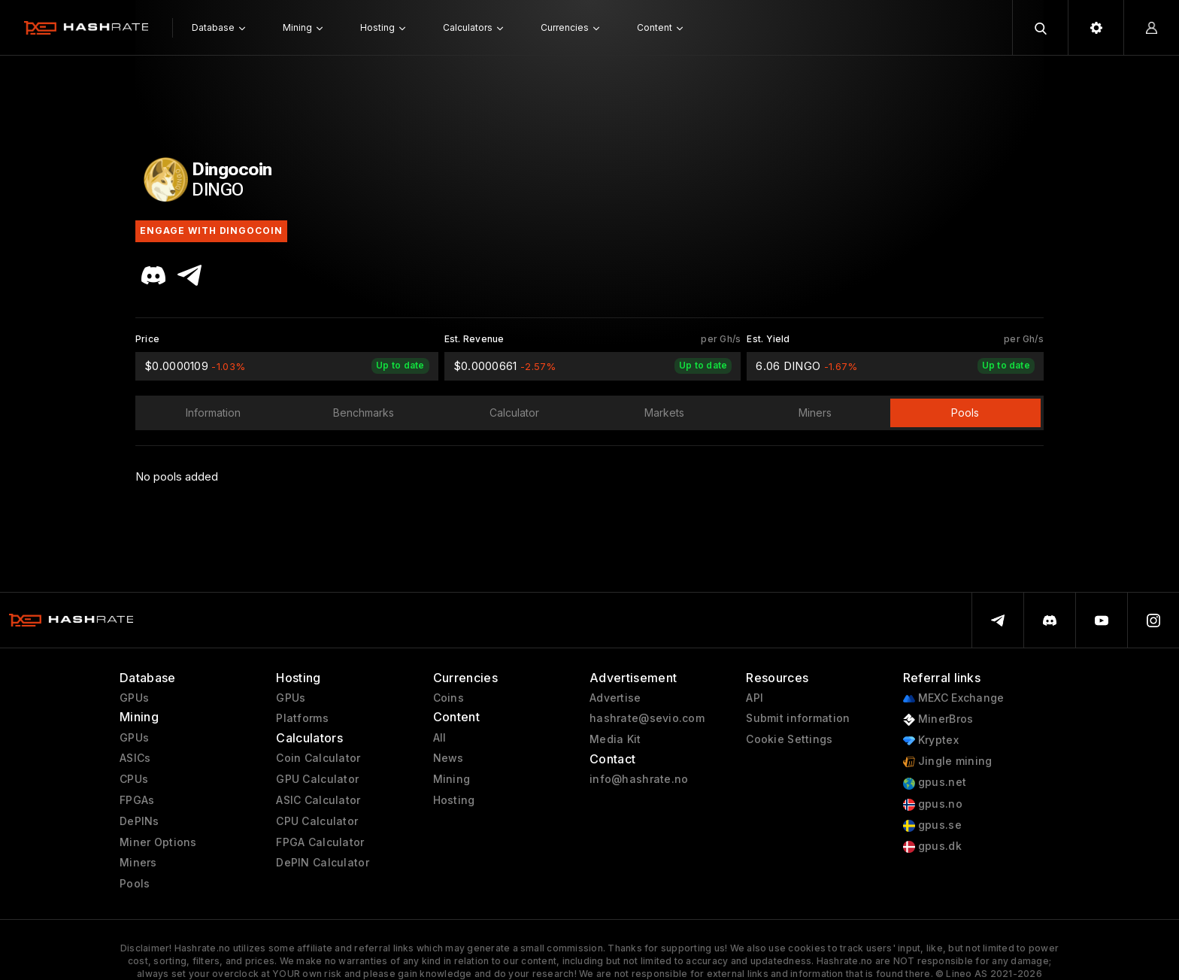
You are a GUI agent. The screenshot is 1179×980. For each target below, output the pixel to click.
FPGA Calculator (320, 842)
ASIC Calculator (318, 800)
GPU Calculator (317, 779)
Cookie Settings (789, 739)
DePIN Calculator (322, 863)
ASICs (135, 758)
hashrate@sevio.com (647, 718)
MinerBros (938, 719)
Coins (448, 698)
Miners (138, 863)
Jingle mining (948, 761)
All (440, 738)
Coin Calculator (318, 758)
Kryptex (931, 740)
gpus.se (932, 825)
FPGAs (137, 800)
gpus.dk (932, 846)
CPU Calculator (317, 821)
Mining (452, 779)
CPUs (134, 779)
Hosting (454, 800)
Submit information (798, 718)
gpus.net (935, 782)
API (754, 698)
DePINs (139, 821)
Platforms (302, 718)
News (448, 758)
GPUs (134, 698)
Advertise (615, 698)
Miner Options (158, 842)
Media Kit (615, 739)
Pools (135, 884)
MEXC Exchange (954, 698)
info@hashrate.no (639, 779)
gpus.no (932, 804)
